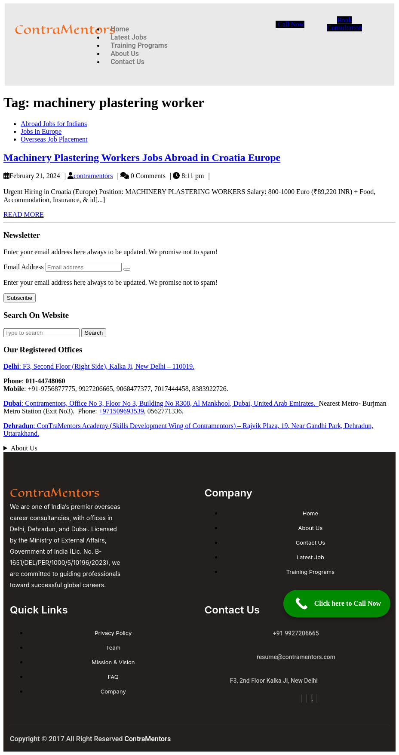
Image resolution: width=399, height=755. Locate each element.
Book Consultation (344, 23)
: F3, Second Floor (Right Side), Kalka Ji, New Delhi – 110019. (98, 366)
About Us (24, 448)
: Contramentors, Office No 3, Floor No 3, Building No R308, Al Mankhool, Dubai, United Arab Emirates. (161, 403)
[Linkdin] (316, 698)
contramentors (93, 175)
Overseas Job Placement (54, 139)
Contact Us (127, 62)
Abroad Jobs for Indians (54, 123)
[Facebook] (306, 698)
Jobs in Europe (41, 131)
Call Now (291, 24)
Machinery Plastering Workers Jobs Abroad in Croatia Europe (141, 157)
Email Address (24, 267)
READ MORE (23, 214)
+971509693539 (121, 411)
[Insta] (301, 698)
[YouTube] (312, 698)
